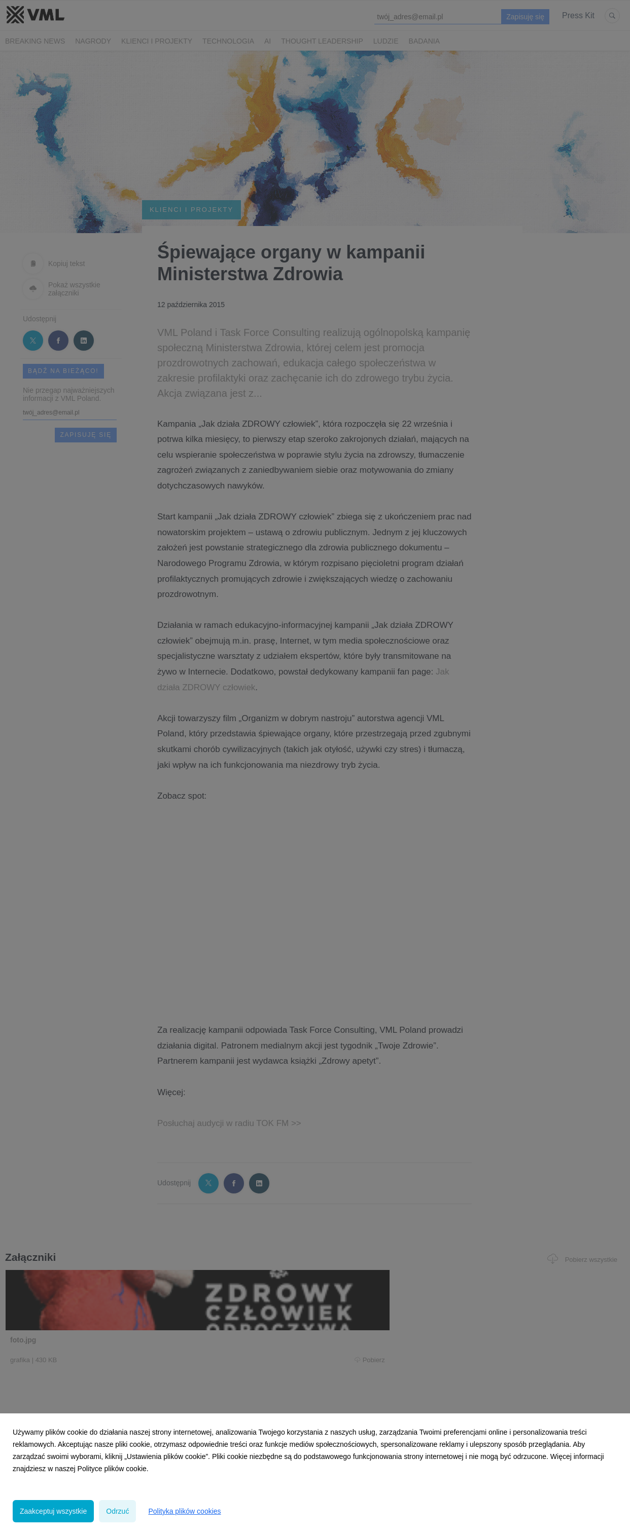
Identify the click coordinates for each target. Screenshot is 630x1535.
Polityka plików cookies (184, 1511)
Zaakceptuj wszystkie (53, 1511)
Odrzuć (117, 1511)
